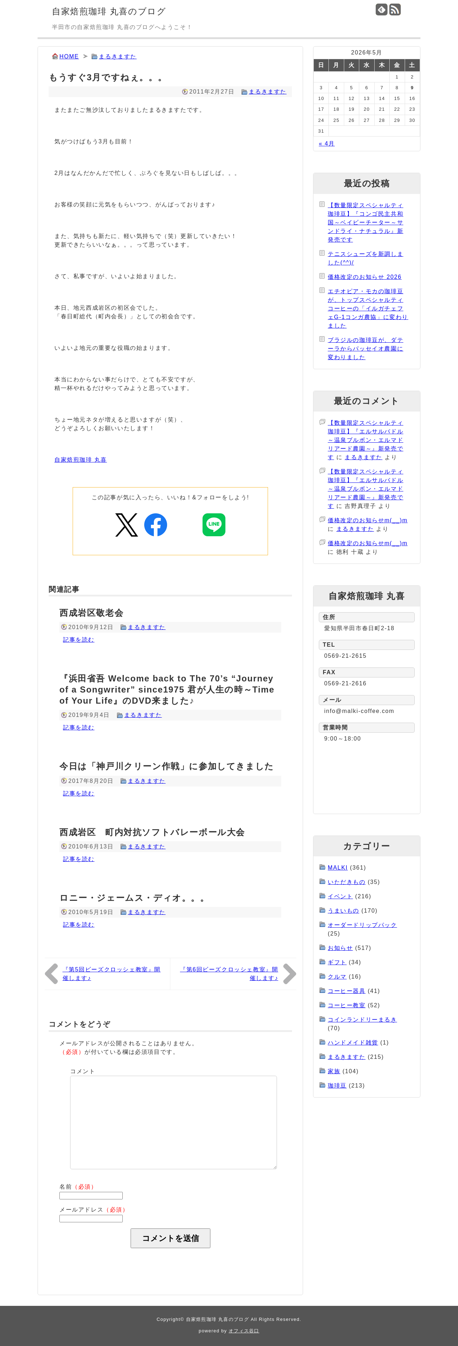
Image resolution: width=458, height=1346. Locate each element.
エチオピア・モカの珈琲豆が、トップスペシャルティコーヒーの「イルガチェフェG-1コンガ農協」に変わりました (368, 308)
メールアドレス (94, 1210)
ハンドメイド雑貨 (353, 1043)
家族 (334, 1071)
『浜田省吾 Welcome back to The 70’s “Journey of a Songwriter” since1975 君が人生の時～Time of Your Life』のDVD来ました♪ (166, 689)
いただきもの (347, 882)
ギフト (337, 962)
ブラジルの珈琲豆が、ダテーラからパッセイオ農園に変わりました (365, 348)
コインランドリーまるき (362, 1020)
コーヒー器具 (347, 991)
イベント (340, 896)
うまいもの (343, 911)
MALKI (338, 868)
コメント (82, 1071)
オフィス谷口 (244, 1330)
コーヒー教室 (347, 1005)
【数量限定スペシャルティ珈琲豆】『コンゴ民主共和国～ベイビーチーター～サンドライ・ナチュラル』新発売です (365, 222)
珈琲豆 (337, 1086)
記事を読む (78, 640)
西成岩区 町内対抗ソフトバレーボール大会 (152, 832)
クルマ (337, 977)
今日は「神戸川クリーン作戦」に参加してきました (166, 766)
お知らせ (340, 948)
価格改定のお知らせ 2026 (364, 277)
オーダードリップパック (362, 925)
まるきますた (118, 56)
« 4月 (327, 144)
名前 (78, 1187)
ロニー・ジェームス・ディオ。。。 (134, 898)
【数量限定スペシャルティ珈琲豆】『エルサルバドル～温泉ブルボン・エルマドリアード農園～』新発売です (365, 440)
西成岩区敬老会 (91, 613)
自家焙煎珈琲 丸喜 (80, 460)
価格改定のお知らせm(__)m (368, 520)
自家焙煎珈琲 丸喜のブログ (109, 11)
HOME (69, 56)
